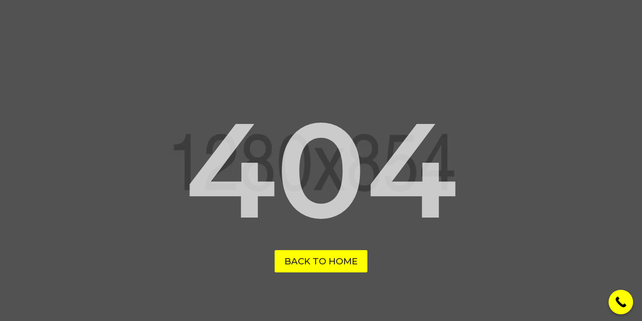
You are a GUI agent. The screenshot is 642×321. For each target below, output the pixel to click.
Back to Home (321, 261)
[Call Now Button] (621, 302)
